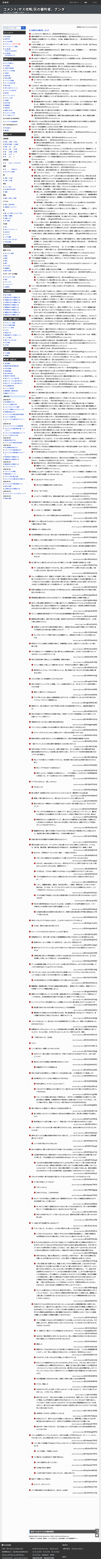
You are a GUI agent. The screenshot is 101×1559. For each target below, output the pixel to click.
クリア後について (10, 115)
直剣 (11, 142)
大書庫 (7, 100)
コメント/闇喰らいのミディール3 (14, 409)
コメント (9, 12)
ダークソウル (46, 1551)
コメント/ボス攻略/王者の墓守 (13, 443)
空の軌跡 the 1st (6, 1551)
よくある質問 (8, 41)
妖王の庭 (7, 103)
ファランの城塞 (9, 80)
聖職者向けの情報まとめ (12, 307)
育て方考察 (8, 295)
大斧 (6, 149)
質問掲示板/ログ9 (10, 412)
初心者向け (8, 36)
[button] (75, 2)
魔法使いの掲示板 (10, 376)
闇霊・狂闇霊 (8, 216)
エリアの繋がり (9, 63)
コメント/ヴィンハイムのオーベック (15, 493)
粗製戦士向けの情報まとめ (12, 312)
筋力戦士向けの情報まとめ (12, 297)
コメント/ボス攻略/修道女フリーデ (15, 433)
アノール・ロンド (10, 95)
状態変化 (7, 287)
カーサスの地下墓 (10, 83)
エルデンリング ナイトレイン (40, 1548)
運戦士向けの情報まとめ (12, 315)
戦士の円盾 (8, 486)
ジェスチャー (13, 207)
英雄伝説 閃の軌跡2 (49, 1558)
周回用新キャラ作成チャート (13, 335)
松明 (6, 178)
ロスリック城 (8, 98)
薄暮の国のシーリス (10, 474)
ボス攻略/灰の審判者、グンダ (39, 30)
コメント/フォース (10, 467)
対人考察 (7, 342)
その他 (7, 345)
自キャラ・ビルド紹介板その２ (14, 381)
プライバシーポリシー (77, 1548)
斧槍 (15, 152)
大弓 (11, 163)
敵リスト (7, 213)
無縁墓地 (7, 105)
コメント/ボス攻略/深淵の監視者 (14, 414)
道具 (6, 204)
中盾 (6, 180)
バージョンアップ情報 (11, 46)
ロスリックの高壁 (10, 71)
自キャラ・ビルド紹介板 (12, 378)
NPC (6, 227)
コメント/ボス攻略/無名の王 (13, 450)
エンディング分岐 (10, 113)
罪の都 (7, 93)
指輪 (6, 192)
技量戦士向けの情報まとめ (12, 300)
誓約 (6, 261)
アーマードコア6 (37, 1551)
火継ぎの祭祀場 (9, 68)
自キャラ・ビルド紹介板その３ (14, 383)
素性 (6, 279)
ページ (95, 2)
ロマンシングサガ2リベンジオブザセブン (13, 1555)
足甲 (14, 189)
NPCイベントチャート (11, 229)
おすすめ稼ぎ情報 (10, 325)
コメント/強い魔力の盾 (11, 476)
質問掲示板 (15, 366)
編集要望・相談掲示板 (11, 391)
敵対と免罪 (8, 271)
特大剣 (7, 144)
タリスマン (8, 172)
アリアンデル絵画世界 (11, 121)
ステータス (8, 282)
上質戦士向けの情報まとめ (12, 302)
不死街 (7, 73)
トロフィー (8, 44)
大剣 (15, 142)
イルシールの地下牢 (10, 90)
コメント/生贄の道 (10, 417)
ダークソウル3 (36, 1555)
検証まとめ (8, 332)
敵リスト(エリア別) (16, 213)
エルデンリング (54, 1548)
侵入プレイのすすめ (10, 340)
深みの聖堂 (8, 78)
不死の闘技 (8, 242)
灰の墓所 (7, 66)
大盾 (11, 180)
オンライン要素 (9, 253)
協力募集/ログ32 (9, 402)
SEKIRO (52, 1555)
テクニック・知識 (10, 323)
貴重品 (7, 207)
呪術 (10, 198)
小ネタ (7, 330)
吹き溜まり (8, 128)
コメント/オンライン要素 (12, 407)
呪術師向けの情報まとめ (12, 310)
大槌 (15, 149)
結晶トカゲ (8, 218)
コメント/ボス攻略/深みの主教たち (15, 479)
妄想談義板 (8, 371)
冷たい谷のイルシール (11, 88)
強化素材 (11, 204)
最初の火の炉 (8, 110)
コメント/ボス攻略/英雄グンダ (13, 484)
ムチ (11, 154)
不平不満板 (8, 368)
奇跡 (15, 198)
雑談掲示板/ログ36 (10, 440)
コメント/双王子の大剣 (11, 435)
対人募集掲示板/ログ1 (11, 447)
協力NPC (7, 232)
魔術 (6, 198)
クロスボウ (17, 163)
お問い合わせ (66, 1548)
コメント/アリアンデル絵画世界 (14, 426)
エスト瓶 (7, 266)
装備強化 (7, 268)
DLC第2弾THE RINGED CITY (10, 54)
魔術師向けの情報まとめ (12, 305)
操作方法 (7, 39)
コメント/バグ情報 (10, 471)
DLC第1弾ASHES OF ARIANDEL (11, 50)
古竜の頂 (7, 108)
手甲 (10, 189)
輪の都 (7, 130)
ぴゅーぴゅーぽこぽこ (11, 239)
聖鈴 (13, 172)
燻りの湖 (7, 85)
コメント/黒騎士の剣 (11, 404)
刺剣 (6, 147)
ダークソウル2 (55, 1551)
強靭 (6, 258)
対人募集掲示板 (9, 386)
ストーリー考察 (9, 328)
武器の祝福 (8, 498)
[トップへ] (97, 1531)
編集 (85, 2)
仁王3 (3, 1548)
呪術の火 (14, 169)
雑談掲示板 (8, 366)
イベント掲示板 (9, 388)
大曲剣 (16, 144)
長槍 (11, 152)
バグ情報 (7, 353)
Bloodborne (45, 1555)
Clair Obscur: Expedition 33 (20, 1551)
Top (5, 12)
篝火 (6, 263)
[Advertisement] (50, 19)
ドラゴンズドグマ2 (7, 1558)
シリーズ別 (8, 187)
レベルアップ (8, 284)
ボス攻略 (15, 12)
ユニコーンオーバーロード (21, 1558)
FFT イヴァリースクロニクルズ (15, 1548)
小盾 (11, 178)
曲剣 (11, 144)
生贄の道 (7, 76)
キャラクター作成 (10, 277)
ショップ (7, 234)
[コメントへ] (97, 1535)
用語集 (7, 355)
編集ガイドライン (10, 393)
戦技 (6, 256)
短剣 (6, 142)
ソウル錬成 (8, 237)
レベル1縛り (8, 338)
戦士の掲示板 (8, 373)
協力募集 (7, 363)
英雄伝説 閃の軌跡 (37, 1558)
